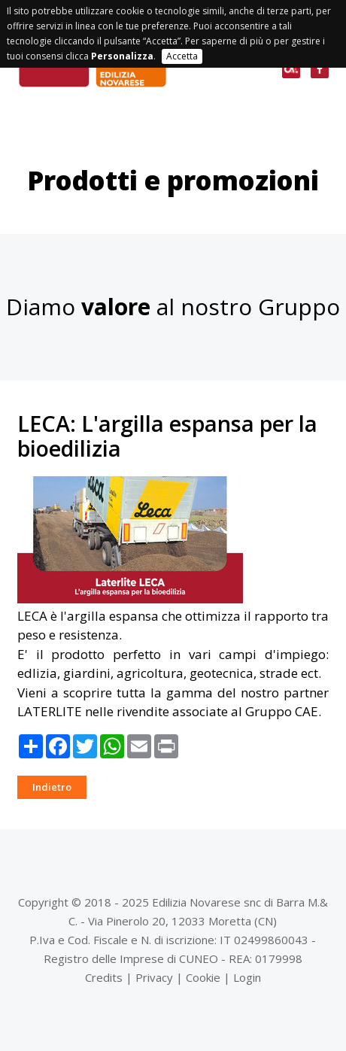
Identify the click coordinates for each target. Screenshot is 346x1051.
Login (247, 977)
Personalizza (122, 56)
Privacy (154, 977)
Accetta (182, 56)
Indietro (51, 787)
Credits (104, 977)
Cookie (203, 977)
